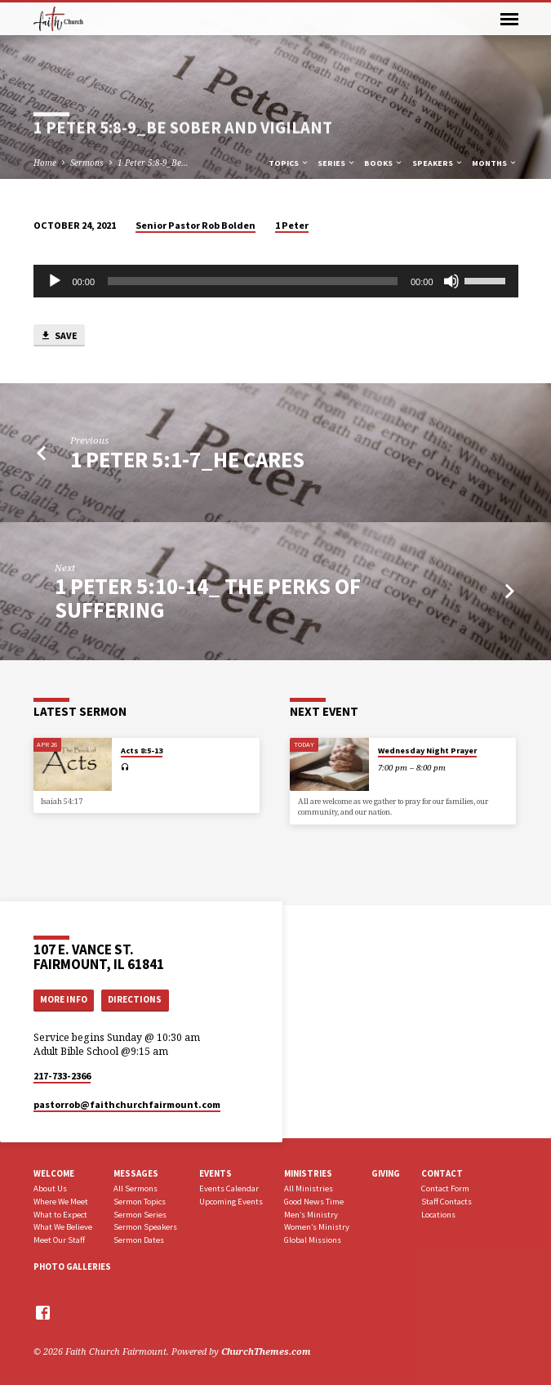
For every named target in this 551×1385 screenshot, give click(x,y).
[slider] (253, 281)
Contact (442, 1173)
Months (495, 163)
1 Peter (292, 225)
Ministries (308, 1173)
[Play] (55, 281)
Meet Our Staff (59, 1240)
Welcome (53, 1173)
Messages (135, 1173)
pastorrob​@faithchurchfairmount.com (126, 1104)
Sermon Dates (138, 1240)
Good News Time (314, 1201)
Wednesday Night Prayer (427, 750)
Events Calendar (229, 1188)
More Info (63, 999)
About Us (50, 1188)
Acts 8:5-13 (141, 750)
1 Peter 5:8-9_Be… (153, 162)
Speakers (438, 163)
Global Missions (312, 1240)
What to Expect (60, 1214)
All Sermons (135, 1188)
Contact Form (445, 1188)
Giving (385, 1173)
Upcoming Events (231, 1201)
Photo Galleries (72, 1266)
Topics (289, 163)
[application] (275, 281)
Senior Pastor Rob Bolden (196, 225)
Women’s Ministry (316, 1227)
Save (59, 336)
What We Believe (62, 1227)
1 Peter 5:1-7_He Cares (187, 459)
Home (44, 162)
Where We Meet (60, 1201)
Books (383, 163)
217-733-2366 (62, 1076)
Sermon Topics (139, 1201)
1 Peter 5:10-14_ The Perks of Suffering (208, 598)
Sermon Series (140, 1214)
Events (215, 1173)
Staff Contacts (446, 1201)
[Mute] (451, 281)
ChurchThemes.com (266, 1351)
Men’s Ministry (311, 1214)
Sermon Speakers (145, 1227)
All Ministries (308, 1188)
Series (337, 163)
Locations (438, 1214)
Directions (135, 999)
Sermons (87, 162)
